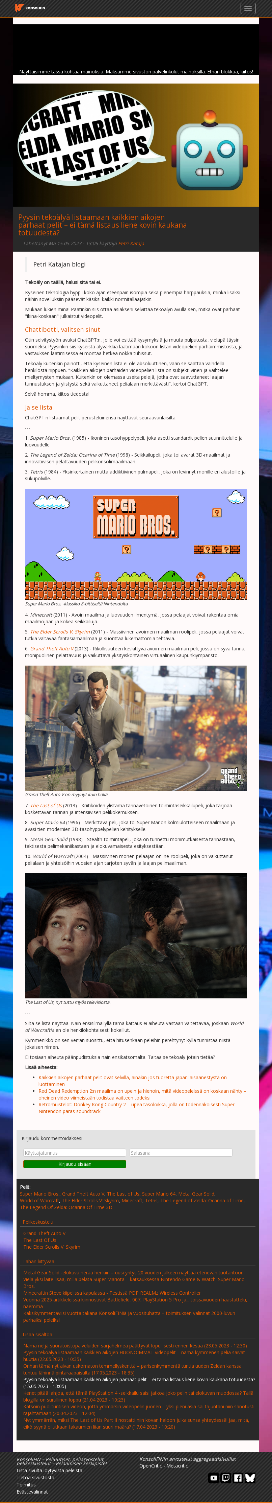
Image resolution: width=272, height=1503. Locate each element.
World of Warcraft (39, 1200)
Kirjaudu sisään (74, 1164)
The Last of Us (123, 1193)
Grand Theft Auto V (83, 1193)
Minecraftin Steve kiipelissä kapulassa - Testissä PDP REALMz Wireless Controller (112, 1293)
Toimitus (26, 1484)
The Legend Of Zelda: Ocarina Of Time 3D (66, 1207)
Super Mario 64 (158, 1193)
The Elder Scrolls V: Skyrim (90, 1200)
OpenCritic (150, 1465)
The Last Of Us (39, 1240)
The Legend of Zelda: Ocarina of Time (202, 1200)
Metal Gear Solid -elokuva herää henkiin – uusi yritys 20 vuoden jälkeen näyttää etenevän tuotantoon (133, 1272)
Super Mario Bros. (39, 1193)
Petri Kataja (131, 243)
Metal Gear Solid (196, 1193)
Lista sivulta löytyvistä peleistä (49, 1470)
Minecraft (131, 1200)
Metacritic (177, 1465)
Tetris (151, 1200)
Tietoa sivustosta (35, 1477)
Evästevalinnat (32, 1491)
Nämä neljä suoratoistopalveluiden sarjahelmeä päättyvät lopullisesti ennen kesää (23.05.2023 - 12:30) (135, 1345)
